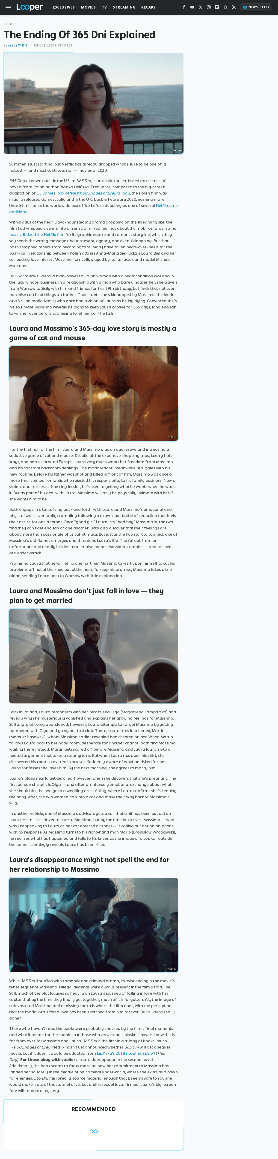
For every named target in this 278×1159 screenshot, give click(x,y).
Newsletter (256, 7)
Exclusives (64, 7)
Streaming (124, 7)
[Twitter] (200, 8)
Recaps (148, 7)
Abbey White (18, 45)
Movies (88, 7)
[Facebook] (184, 8)
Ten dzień (146, 1053)
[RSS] (233, 8)
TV (104, 7)
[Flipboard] (217, 8)
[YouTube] (192, 8)
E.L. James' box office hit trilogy (83, 193)
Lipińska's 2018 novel (117, 1053)
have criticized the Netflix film (37, 234)
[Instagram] (209, 8)
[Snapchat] (225, 8)
